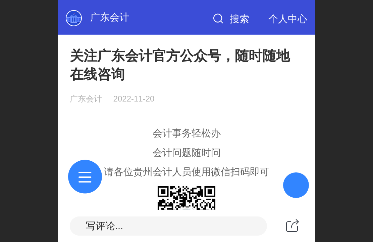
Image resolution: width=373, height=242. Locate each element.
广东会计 (109, 17)
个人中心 (287, 18)
